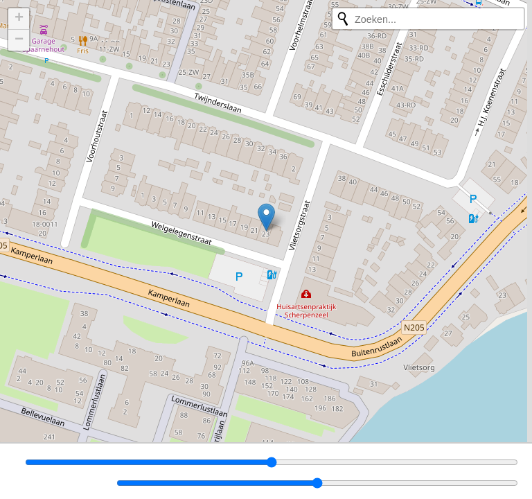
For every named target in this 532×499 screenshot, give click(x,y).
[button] (266, 217)
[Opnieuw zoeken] (342, 18)
